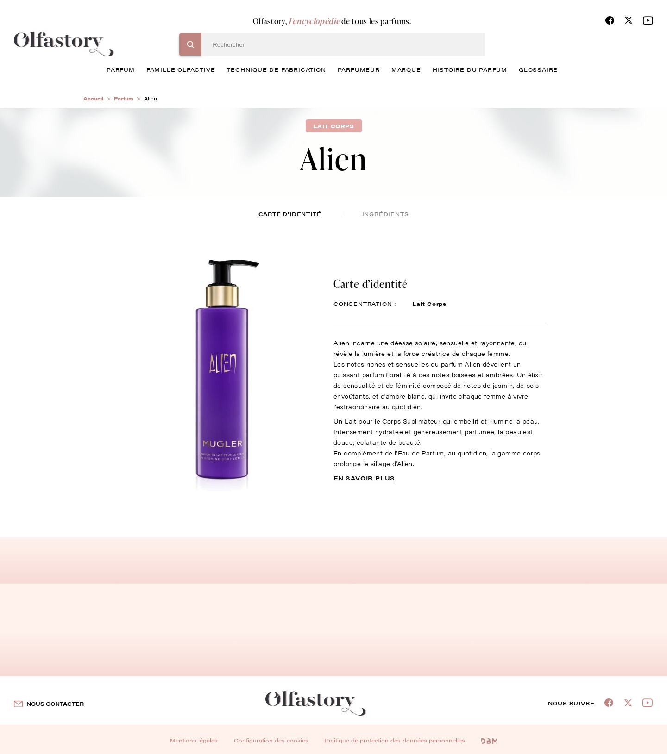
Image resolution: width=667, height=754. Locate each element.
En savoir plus (364, 478)
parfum (121, 69)
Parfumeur (359, 69)
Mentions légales (194, 740)
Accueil (93, 98)
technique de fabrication (276, 69)
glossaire (538, 69)
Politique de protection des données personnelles (395, 740)
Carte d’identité (289, 214)
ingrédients (385, 214)
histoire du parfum (470, 69)
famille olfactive (180, 69)
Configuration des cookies (271, 740)
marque (406, 69)
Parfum (123, 98)
